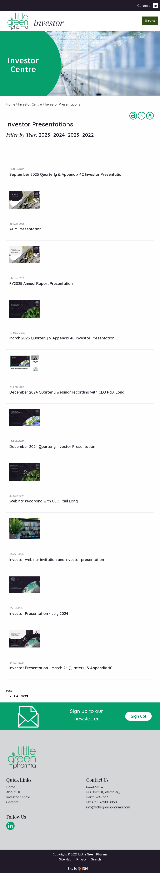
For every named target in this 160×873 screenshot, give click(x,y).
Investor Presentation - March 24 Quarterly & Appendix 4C (60, 667)
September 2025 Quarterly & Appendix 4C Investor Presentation (66, 174)
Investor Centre (18, 797)
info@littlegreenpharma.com (108, 807)
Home (10, 787)
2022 (88, 135)
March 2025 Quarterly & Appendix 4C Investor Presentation (61, 338)
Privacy (81, 859)
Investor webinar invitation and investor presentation (56, 559)
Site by (78, 868)
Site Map (65, 859)
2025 (44, 135)
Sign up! (138, 716)
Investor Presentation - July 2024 (38, 613)
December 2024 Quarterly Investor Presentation (52, 446)
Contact (12, 802)
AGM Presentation (25, 229)
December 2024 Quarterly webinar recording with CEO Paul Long (66, 392)
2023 (73, 135)
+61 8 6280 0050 (104, 802)
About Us (13, 792)
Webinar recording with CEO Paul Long (43, 501)
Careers (143, 5)
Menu (150, 21)
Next (24, 695)
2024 (59, 135)
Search (96, 859)
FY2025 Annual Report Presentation (41, 283)
